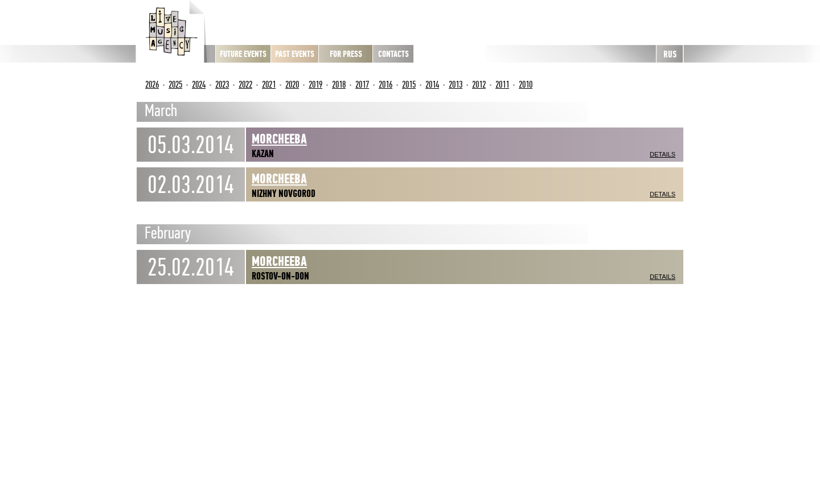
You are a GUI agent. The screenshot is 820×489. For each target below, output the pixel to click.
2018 (339, 85)
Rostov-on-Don (280, 276)
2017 (362, 85)
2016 (385, 85)
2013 (455, 85)
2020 (292, 85)
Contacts (393, 54)
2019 (315, 85)
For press (346, 54)
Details (662, 154)
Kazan (263, 153)
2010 (525, 85)
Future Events (243, 54)
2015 (409, 85)
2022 (245, 85)
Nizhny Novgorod (283, 193)
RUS (669, 54)
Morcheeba (279, 138)
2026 (152, 85)
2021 (269, 85)
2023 (222, 85)
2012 (479, 85)
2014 (432, 85)
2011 (502, 85)
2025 (175, 85)
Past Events (294, 54)
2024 (199, 85)
